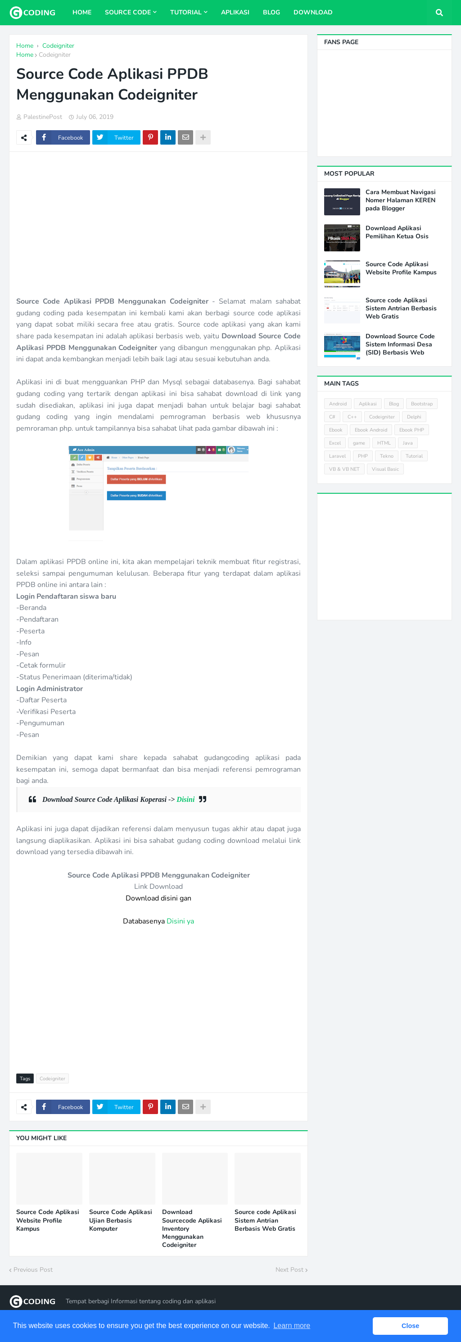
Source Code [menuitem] (128, 12)
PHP (363, 456)
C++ (352, 417)
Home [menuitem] (81, 12)
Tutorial (414, 456)
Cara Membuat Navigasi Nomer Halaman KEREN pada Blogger (401, 200)
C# (332, 417)
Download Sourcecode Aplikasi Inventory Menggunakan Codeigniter (192, 1228)
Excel (335, 443)
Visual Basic (385, 469)
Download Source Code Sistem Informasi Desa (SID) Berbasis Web (400, 344)
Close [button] (410, 1325)
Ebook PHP (411, 430)
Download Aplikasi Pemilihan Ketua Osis (397, 232)
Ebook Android (371, 430)
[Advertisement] (158, 224)
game (359, 443)
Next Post (289, 1269)
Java (408, 443)
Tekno (386, 456)
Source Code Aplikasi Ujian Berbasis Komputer (120, 1220)
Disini (185, 799)
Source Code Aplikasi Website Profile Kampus (47, 1220)
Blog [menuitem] (271, 12)
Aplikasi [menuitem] (235, 12)
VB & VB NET (344, 469)
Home (24, 54)
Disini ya (180, 921)
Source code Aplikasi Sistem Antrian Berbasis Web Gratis (265, 1220)
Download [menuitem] (313, 12)
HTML (384, 443)
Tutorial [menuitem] (186, 12)
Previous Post (33, 1269)
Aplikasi (368, 403)
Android (338, 403)
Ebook (336, 430)
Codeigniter (55, 54)
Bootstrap (422, 403)
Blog (394, 403)
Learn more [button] (291, 1325)
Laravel (337, 456)
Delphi (414, 417)
